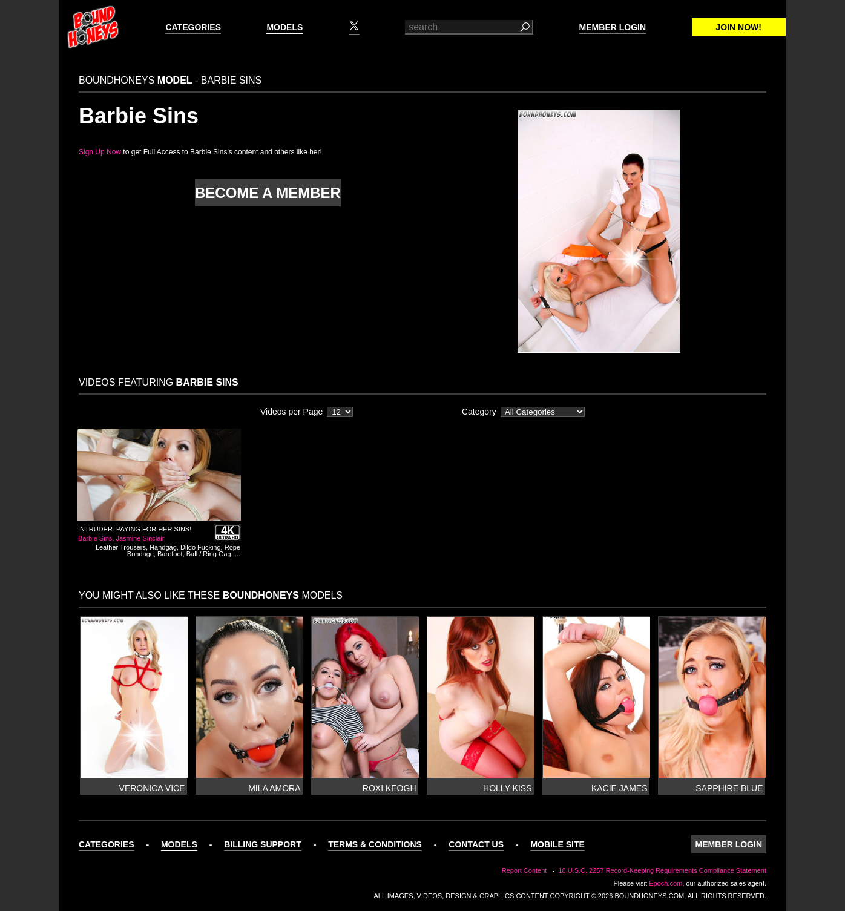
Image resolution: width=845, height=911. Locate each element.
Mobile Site (557, 844)
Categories (193, 27)
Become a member (268, 193)
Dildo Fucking (200, 547)
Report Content (524, 870)
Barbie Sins (95, 538)
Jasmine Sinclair (140, 538)
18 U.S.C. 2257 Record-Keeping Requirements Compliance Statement (662, 870)
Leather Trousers (121, 547)
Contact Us (476, 844)
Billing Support (262, 844)
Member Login (612, 27)
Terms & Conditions (375, 844)
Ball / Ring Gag (208, 553)
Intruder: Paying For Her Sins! (134, 529)
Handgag (163, 547)
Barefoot (170, 553)
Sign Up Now (100, 152)
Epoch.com (665, 883)
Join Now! (738, 27)
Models (284, 27)
